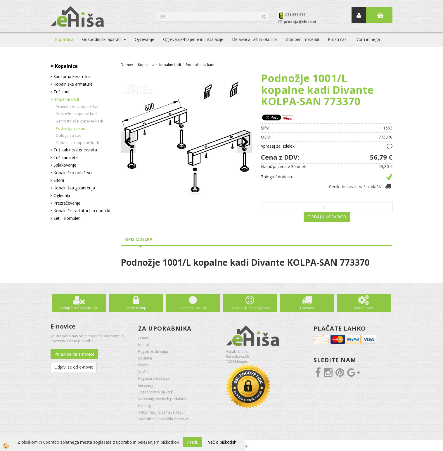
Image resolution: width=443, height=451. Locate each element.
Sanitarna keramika (71, 76)
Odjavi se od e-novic (73, 367)
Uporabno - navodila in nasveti (163, 419)
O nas (143, 338)
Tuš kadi (61, 91)
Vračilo (144, 371)
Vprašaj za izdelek (278, 146)
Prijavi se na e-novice (74, 354)
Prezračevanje (66, 203)
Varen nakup (136, 307)
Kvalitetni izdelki (193, 307)
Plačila (143, 364)
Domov (127, 64)
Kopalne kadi (67, 99)
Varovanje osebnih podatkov (162, 398)
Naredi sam (363, 307)
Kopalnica (64, 39)
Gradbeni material (302, 39)
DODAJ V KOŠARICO (326, 217)
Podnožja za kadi (71, 128)
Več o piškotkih (222, 442)
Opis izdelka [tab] (139, 239)
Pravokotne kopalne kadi (78, 106)
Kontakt (144, 344)
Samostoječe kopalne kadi (79, 121)
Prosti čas (337, 39)
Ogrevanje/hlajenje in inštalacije (193, 39)
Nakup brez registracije (79, 307)
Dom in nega (367, 39)
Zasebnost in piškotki (156, 392)
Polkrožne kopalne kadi (77, 113)
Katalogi (145, 405)
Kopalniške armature (73, 84)
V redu (192, 442)
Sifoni (58, 180)
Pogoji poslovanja (153, 351)
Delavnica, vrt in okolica (254, 39)
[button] (244, 142)
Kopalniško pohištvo (72, 172)
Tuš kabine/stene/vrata (75, 150)
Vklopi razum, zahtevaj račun (162, 412)
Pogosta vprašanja (153, 378)
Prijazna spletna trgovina (249, 307)
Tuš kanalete (65, 157)
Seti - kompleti (67, 218)
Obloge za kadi (69, 135)
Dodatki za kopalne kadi (77, 142)
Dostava (307, 307)
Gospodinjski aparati (101, 39)
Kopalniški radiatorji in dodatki (81, 210)
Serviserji (145, 385)
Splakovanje (64, 165)
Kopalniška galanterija (74, 188)
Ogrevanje (144, 39)
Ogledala (61, 195)
